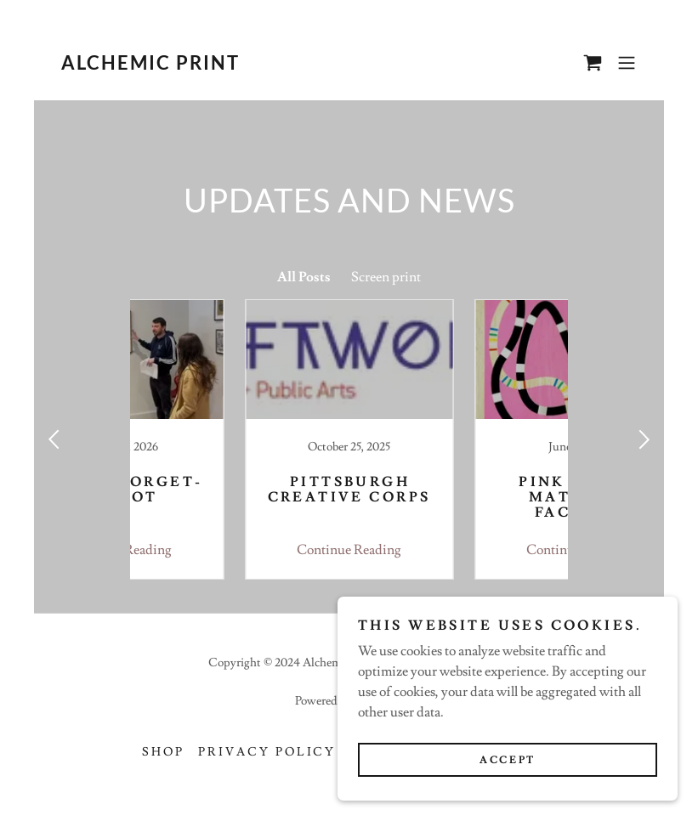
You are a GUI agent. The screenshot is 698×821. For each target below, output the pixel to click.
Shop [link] (163, 752)
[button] (627, 63)
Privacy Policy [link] (267, 752)
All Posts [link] (304, 277)
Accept (507, 760)
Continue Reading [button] (234, 549)
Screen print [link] (386, 277)
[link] (149, 65)
